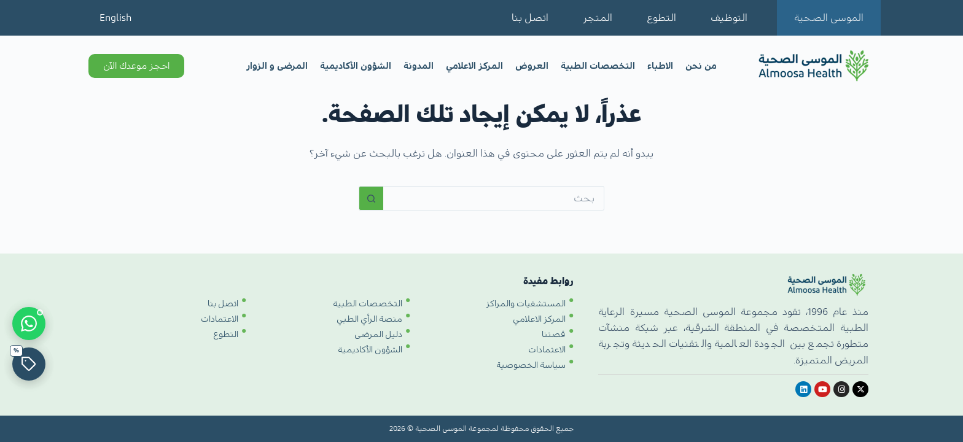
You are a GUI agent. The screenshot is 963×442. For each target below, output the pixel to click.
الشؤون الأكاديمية (355, 66)
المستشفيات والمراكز (526, 304)
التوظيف (729, 18)
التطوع (661, 18)
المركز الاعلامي (474, 66)
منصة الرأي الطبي (369, 319)
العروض (531, 66)
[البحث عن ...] (493, 198)
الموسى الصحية (829, 18)
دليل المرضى (378, 334)
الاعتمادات (547, 350)
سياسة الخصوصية (531, 365)
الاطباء (660, 66)
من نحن (701, 66)
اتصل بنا (530, 18)
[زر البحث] (371, 198)
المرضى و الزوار (277, 66)
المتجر (597, 18)
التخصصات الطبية (598, 66)
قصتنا (554, 334)
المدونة (419, 66)
